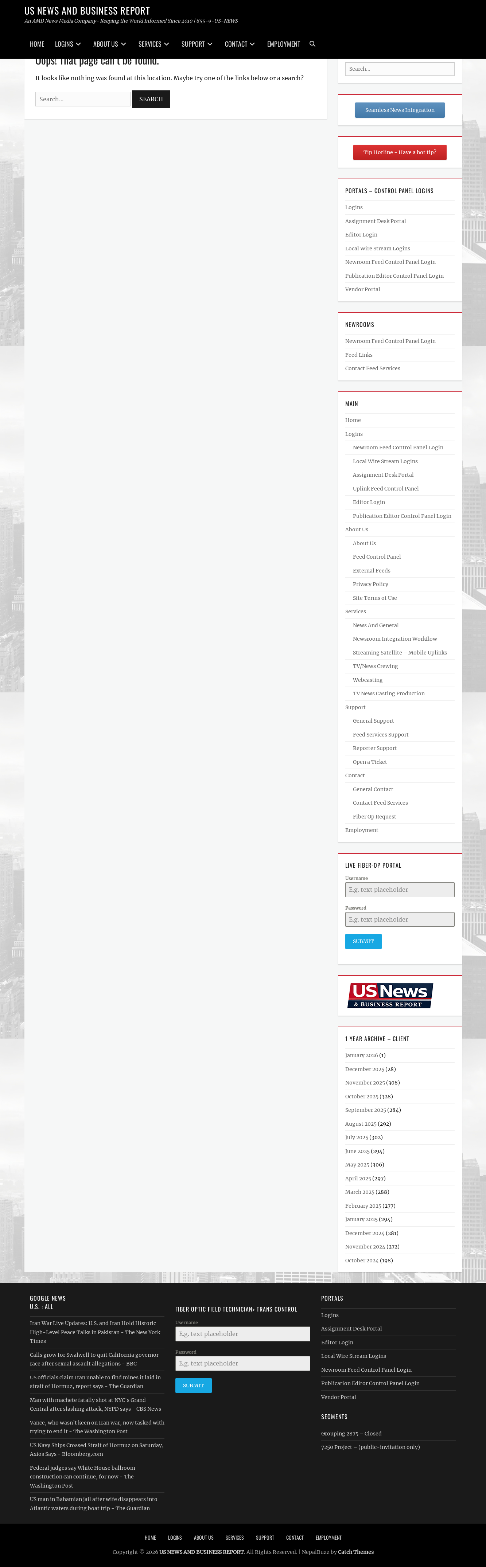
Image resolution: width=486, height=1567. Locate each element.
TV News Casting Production (389, 693)
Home (37, 43)
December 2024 (365, 1232)
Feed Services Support (381, 734)
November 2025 (365, 1082)
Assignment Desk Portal (375, 221)
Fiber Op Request (374, 816)
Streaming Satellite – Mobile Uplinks (400, 652)
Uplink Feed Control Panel (386, 488)
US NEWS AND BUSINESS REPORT (87, 10)
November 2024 (365, 1246)
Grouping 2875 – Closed (351, 1432)
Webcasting (368, 680)
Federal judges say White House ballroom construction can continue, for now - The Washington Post (82, 1476)
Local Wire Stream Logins (377, 248)
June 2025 (357, 1150)
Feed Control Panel (377, 557)
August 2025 (361, 1123)
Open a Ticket (370, 762)
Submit (363, 941)
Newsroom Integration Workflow (395, 639)
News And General (376, 625)
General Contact (373, 789)
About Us (105, 43)
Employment (283, 43)
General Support (373, 721)
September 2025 (365, 1109)
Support (193, 43)
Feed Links (359, 355)
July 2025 (356, 1136)
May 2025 (357, 1164)
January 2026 (361, 1054)
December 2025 (364, 1068)
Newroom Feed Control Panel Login (390, 262)
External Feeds (371, 570)
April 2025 (358, 1178)
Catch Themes (356, 1551)
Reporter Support (375, 748)
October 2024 (362, 1260)
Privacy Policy (370, 584)
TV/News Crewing (375, 666)
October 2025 (361, 1096)
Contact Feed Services (372, 368)
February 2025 (363, 1205)
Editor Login (361, 234)
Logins (64, 43)
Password (355, 908)
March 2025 (359, 1191)
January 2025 (361, 1218)
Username (356, 878)
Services (150, 43)
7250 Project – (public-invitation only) (370, 1446)
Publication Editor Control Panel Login (394, 276)
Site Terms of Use (375, 598)
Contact (236, 43)
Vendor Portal (362, 289)
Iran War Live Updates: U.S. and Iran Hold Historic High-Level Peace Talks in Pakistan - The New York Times (95, 1331)
